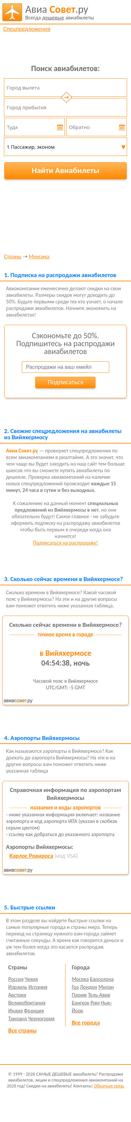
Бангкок (80, 1003)
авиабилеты (59, 12)
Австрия (17, 995)
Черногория (41, 1018)
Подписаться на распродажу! (65, 543)
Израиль (17, 987)
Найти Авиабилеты (65, 170)
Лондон (88, 987)
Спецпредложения (26, 29)
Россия (15, 979)
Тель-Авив (99, 995)
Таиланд (17, 1018)
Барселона (102, 979)
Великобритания (26, 1003)
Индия (15, 1010)
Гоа (75, 987)
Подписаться (65, 382)
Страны (12, 257)
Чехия (31, 979)
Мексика (39, 257)
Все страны (22, 1030)
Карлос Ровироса (31, 855)
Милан (106, 987)
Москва (80, 979)
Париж (79, 995)
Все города (86, 1022)
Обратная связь (109, 1086)
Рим (95, 1003)
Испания (37, 987)
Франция (34, 1010)
